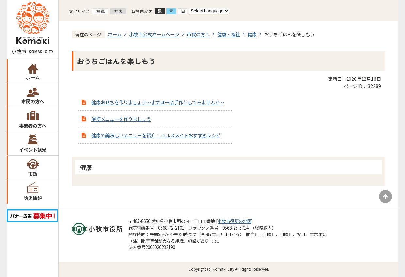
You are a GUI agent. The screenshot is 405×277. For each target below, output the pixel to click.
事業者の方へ (32, 125)
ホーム (33, 77)
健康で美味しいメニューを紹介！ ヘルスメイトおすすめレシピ (155, 135)
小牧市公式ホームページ (154, 34)
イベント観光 (32, 149)
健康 (252, 34)
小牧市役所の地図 (234, 221)
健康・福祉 (228, 34)
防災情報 (33, 198)
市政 (32, 173)
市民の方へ (32, 101)
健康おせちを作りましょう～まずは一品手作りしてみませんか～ (157, 102)
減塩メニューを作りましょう (121, 118)
